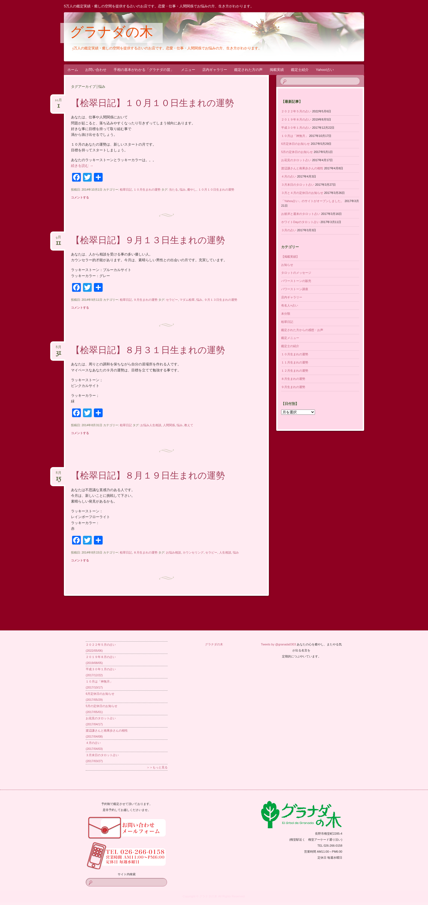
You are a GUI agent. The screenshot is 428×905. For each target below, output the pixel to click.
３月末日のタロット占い (297, 184)
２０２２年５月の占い (296, 111)
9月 (58, 239)
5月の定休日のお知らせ (297, 152)
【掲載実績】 (290, 256)
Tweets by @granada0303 (278, 644)
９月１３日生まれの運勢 (220, 299)
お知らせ (287, 264)
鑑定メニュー (290, 337)
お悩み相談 (173, 552)
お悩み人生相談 (150, 425)
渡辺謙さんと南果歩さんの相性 (302, 168)
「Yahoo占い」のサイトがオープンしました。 (312, 201)
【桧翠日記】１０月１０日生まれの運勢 (152, 103)
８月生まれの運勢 (145, 552)
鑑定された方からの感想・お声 (302, 330)
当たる (173, 189)
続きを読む (82, 166)
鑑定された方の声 (248, 70)
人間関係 (169, 425)
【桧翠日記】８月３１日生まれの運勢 (148, 350)
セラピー (172, 299)
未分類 (285, 313)
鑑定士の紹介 (290, 346)
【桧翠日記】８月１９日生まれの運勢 (148, 476)
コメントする (80, 197)
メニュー (188, 70)
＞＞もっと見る (157, 767)
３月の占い (288, 230)
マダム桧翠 (187, 299)
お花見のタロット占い (296, 160)
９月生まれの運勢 (145, 299)
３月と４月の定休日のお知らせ (302, 192)
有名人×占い (289, 305)
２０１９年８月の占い (296, 119)
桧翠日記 (126, 189)
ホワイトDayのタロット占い (300, 222)
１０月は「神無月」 (294, 135)
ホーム (72, 70)
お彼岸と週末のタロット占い (300, 213)
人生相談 (225, 552)
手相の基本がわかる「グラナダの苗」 (144, 70)
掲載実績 (277, 70)
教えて (188, 425)
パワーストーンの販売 (296, 280)
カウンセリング (193, 552)
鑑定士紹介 (300, 70)
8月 (58, 349)
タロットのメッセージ (296, 272)
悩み (183, 189)
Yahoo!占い (325, 70)
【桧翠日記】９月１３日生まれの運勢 (148, 241)
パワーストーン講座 (294, 289)
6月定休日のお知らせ (295, 143)
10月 (58, 102)
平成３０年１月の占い (296, 127)
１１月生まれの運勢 (294, 362)
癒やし (191, 189)
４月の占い (288, 176)
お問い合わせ (95, 70)
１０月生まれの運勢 (146, 189)
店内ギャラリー (214, 70)
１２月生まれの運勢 (294, 370)
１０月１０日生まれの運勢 (216, 189)
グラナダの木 (111, 33)
